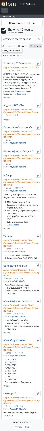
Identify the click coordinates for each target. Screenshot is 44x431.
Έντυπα (7, 236)
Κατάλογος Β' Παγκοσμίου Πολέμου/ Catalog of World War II (18, 63)
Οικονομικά (9, 393)
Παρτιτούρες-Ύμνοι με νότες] (18, 127)
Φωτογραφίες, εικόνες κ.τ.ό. (18, 151)
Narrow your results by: (22, 23)
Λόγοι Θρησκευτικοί (14, 340)
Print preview (8, 46)
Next (27, 427)
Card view (23, 46)
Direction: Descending (11, 55)
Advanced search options (17, 39)
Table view (35, 46)
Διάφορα (8, 175)
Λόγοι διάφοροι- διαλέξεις (17, 301)
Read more (21, 94)
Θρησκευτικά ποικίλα (15, 265)
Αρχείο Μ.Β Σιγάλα (13, 105)
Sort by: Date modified (11, 51)
